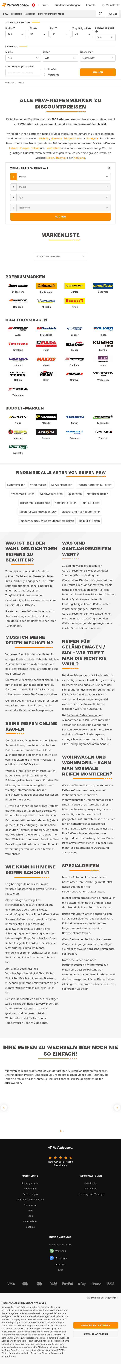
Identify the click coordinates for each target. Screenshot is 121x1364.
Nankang (79, 158)
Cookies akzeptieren (95, 1325)
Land (30, 1215)
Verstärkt (53, 74)
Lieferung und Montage (51, 13)
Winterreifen (38, 484)
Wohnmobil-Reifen (23, 494)
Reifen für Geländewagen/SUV (38, 511)
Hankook (56, 138)
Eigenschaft (86, 51)
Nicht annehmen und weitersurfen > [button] (102, 1297)
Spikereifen (75, 494)
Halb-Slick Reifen (89, 521)
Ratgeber (30, 13)
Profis (45, 5)
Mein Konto (110, 5)
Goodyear (92, 138)
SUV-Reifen (74, 694)
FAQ (60, 1269)
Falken (13, 148)
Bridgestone (71, 138)
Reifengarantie (30, 1183)
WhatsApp (58, 1251)
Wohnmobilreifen (102, 800)
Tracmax (61, 158)
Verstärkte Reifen (66, 502)
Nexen (50, 158)
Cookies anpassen (96, 1334)
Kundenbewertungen (67, 5)
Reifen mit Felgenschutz (35, 502)
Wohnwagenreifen (51, 494)
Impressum (30, 1205)
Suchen (97, 72)
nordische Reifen (97, 949)
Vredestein (53, 148)
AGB (30, 1210)
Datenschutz (30, 1221)
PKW (5, 13)
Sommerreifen (16, 484)
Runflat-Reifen (90, 502)
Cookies (30, 1226)
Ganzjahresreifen (61, 484)
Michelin (44, 138)
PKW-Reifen (90, 1183)
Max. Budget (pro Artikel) (19, 66)
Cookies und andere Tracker (15, 1340)
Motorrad (16, 13)
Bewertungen (30, 1194)
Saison (46, 51)
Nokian (35, 148)
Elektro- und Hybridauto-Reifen (81, 511)
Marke (9, 51)
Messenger (58, 1258)
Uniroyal (24, 148)
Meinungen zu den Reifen (21, 785)
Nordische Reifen (97, 494)
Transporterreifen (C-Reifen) (94, 484)
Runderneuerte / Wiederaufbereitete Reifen (47, 521)
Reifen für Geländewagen (82, 715)
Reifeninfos (30, 1188)
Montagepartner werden (30, 1199)
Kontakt (90, 5)
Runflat (52, 69)
